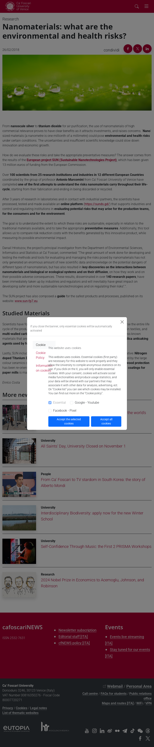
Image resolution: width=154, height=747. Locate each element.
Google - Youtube (87, 402)
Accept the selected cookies (69, 421)
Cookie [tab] (41, 345)
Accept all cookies (106, 421)
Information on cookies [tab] (44, 368)
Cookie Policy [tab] (41, 355)
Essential (59, 402)
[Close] (122, 322)
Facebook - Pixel (64, 410)
